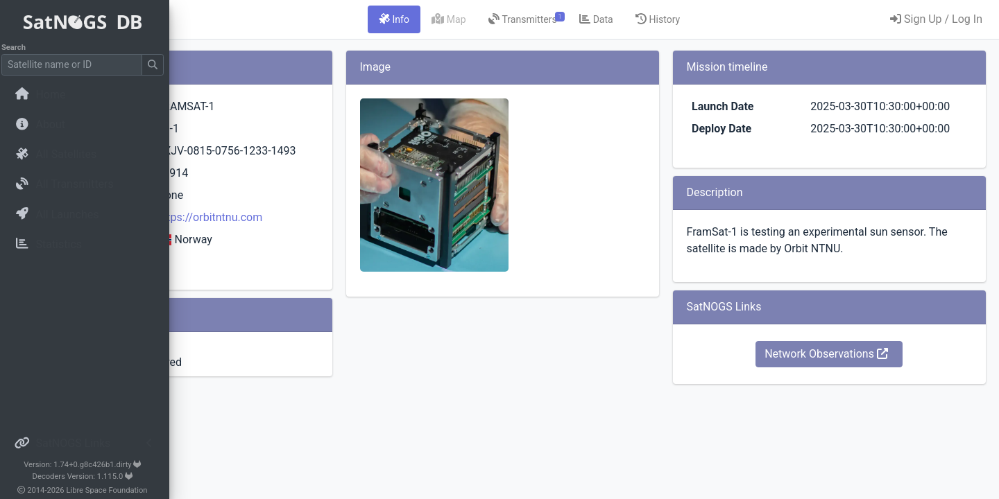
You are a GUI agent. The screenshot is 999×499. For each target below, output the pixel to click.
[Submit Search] (157, 65)
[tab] (480, 19)
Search (18, 47)
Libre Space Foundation (111, 490)
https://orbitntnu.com (359, 256)
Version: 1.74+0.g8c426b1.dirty (86, 464)
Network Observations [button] (855, 387)
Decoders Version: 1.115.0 (87, 476)
